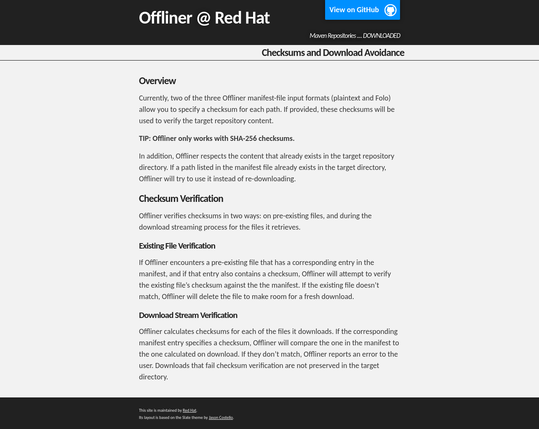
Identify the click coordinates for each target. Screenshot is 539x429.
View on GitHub (354, 9)
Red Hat (242, 17)
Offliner (165, 17)
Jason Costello (221, 417)
